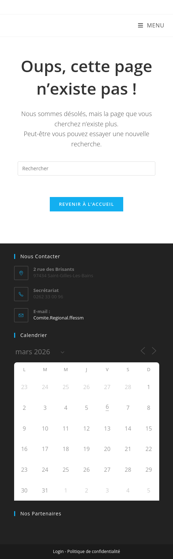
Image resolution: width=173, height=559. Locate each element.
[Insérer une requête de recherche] (86, 168)
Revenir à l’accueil (86, 204)
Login (58, 551)
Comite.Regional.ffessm (59, 318)
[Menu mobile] (151, 25)
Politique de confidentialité (93, 551)
